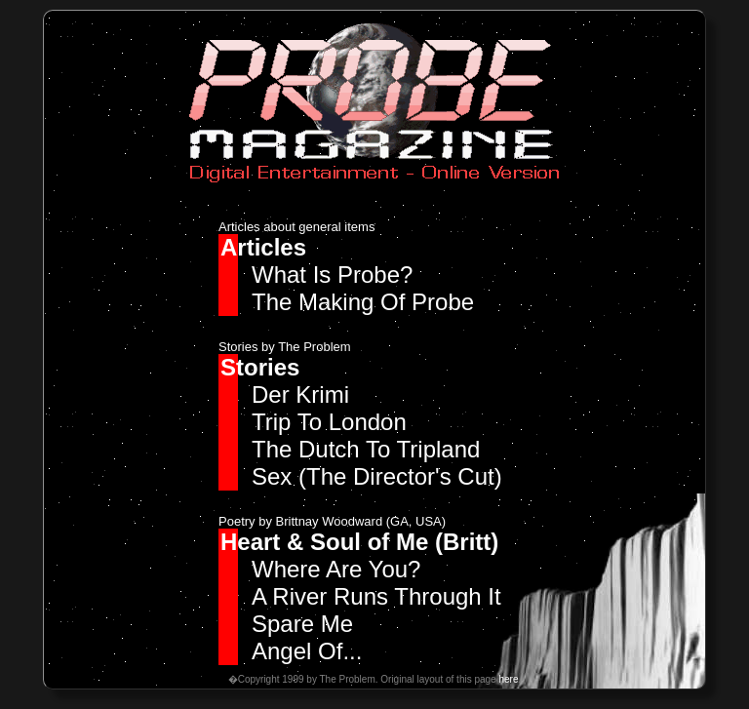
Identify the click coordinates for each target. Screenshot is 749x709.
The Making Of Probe (363, 302)
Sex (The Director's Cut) (377, 476)
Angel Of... (307, 651)
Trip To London (329, 422)
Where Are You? (336, 569)
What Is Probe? (332, 274)
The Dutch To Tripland (366, 449)
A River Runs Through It (376, 596)
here (508, 679)
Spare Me (302, 624)
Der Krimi (300, 394)
